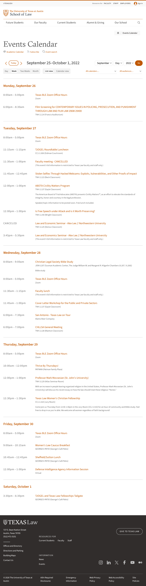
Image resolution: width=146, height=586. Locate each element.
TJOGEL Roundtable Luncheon (51, 149)
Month (36, 71)
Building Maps (9, 555)
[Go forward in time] (21, 63)
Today (13, 63)
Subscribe (33, 52)
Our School (122, 22)
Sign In (138, 3)
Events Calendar (130, 33)
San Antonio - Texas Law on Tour (52, 315)
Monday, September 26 (19, 86)
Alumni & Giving (97, 22)
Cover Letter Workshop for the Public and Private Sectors (66, 303)
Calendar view (62, 71)
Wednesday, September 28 (21, 252)
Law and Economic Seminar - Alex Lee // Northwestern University (70, 223)
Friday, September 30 (18, 424)
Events (42, 564)
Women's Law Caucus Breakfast (52, 445)
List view (49, 71)
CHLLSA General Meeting (48, 327)
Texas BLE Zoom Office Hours (51, 95)
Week (14, 71)
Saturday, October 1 (17, 486)
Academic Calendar (13, 52)
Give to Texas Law (129, 531)
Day (6, 71)
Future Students (16, 22)
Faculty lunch (42, 291)
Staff (115, 3)
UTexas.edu (7, 3)
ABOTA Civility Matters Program (52, 186)
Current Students (68, 22)
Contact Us (8, 560)
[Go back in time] (6, 63)
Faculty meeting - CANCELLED (51, 161)
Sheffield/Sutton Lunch (48, 457)
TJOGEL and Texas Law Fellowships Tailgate (59, 496)
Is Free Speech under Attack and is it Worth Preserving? (65, 211)
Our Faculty (42, 22)
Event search (49, 52)
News (41, 559)
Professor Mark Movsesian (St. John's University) (62, 378)
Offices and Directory (12, 546)
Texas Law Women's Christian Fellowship (57, 398)
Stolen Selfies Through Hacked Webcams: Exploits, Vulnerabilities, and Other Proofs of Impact (86, 174)
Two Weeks (25, 71)
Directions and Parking (13, 550)
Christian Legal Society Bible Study (54, 262)
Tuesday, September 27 (19, 128)
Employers (125, 3)
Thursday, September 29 (20, 344)
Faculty (107, 3)
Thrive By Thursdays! (46, 366)
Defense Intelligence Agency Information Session (61, 469)
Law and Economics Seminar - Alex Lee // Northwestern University (71, 235)
